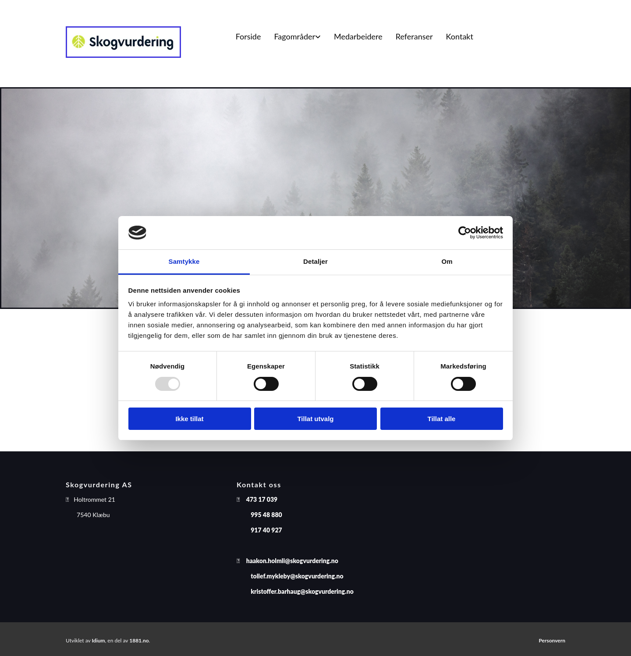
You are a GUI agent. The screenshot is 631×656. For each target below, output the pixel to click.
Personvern (552, 640)
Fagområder (294, 36)
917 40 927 (266, 530)
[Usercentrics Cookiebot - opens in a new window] (464, 232)
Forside (248, 36)
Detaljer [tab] (315, 261)
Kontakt (459, 36)
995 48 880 (266, 514)
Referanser (414, 36)
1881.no (139, 640)
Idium (98, 640)
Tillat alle (442, 418)
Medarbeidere (358, 36)
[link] (297, 36)
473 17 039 (261, 499)
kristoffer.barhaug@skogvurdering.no (302, 591)
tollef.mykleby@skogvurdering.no (297, 576)
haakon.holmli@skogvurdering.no (292, 560)
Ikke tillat (189, 418)
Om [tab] (446, 261)
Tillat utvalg (315, 418)
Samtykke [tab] (184, 261)
